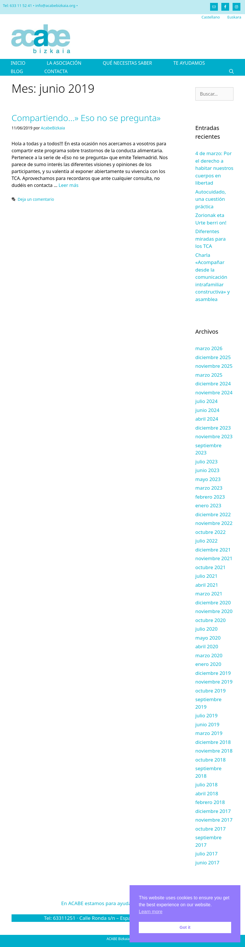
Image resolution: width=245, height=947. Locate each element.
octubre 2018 (210, 759)
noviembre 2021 (214, 558)
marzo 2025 (208, 375)
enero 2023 (208, 505)
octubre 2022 (210, 532)
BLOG (17, 71)
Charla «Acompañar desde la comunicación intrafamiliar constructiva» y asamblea (212, 277)
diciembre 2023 (213, 427)
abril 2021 (206, 585)
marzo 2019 (208, 733)
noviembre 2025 (214, 366)
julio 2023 (206, 461)
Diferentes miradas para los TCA (210, 238)
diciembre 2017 (213, 811)
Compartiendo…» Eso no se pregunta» (86, 118)
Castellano (210, 17)
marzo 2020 (208, 655)
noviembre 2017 (214, 819)
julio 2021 (206, 576)
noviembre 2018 (214, 750)
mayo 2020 (208, 637)
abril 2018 (206, 793)
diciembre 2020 (213, 602)
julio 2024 (206, 401)
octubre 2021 (210, 567)
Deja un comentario (36, 199)
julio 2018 (206, 784)
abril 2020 (206, 646)
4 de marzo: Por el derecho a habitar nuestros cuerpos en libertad (214, 168)
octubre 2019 (210, 690)
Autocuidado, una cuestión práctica (210, 199)
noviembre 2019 (214, 681)
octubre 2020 (210, 620)
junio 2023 (207, 470)
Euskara (234, 17)
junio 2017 (207, 862)
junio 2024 (207, 410)
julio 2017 (206, 853)
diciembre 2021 (213, 549)
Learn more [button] (150, 911)
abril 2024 (206, 418)
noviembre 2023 (214, 436)
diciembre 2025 (213, 357)
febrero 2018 (210, 802)
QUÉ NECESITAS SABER (127, 63)
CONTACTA (56, 71)
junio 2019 (207, 724)
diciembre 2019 (213, 673)
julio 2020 (206, 628)
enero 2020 (208, 664)
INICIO (18, 63)
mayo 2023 (208, 479)
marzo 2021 (208, 593)
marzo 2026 (208, 348)
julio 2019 (206, 715)
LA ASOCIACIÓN (64, 63)
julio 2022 (206, 540)
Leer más (68, 185)
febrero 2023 (210, 496)
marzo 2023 (208, 487)
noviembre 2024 (214, 392)
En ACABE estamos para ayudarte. (122, 903)
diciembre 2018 (213, 742)
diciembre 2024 (213, 383)
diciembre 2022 (213, 514)
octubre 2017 (210, 828)
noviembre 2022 (214, 523)
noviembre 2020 (214, 611)
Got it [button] (184, 927)
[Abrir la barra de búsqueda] (231, 71)
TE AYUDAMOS (189, 63)
